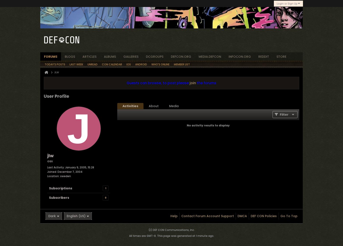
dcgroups (154, 56)
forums (50, 56)
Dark (53, 216)
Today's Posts (55, 64)
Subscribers (59, 197)
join (193, 82)
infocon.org (240, 56)
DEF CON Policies (264, 216)
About (154, 106)
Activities (130, 106)
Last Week (76, 64)
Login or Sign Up (288, 3)
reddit (263, 56)
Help (174, 216)
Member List (182, 64)
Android (141, 64)
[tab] (130, 106)
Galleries (130, 56)
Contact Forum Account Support (207, 216)
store (281, 56)
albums (110, 56)
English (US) (78, 216)
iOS (128, 64)
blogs (70, 56)
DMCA (242, 216)
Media (174, 106)
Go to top (289, 216)
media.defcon (210, 56)
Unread (93, 64)
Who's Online (160, 64)
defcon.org (181, 56)
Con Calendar (112, 64)
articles (89, 56)
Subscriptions (60, 188)
